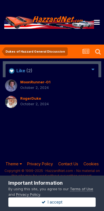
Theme (14, 163)
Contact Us (68, 163)
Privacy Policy (40, 163)
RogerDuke (30, 98)
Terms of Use (81, 189)
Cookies (91, 163)
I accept (52, 202)
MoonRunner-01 (35, 82)
